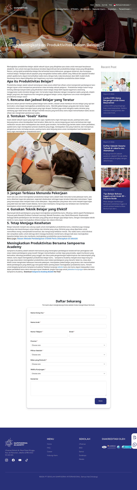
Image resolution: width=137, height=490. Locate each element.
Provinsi (34, 341)
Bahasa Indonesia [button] (122, 5)
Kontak (104, 5)
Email (71, 332)
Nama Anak (36, 322)
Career (49, 452)
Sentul (81, 452)
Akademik (85, 9)
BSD (80, 448)
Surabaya (82, 455)
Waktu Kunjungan (38, 369)
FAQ (110, 5)
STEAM (74, 9)
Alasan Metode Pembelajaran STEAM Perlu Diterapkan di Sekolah (47, 238)
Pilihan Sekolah (37, 351)
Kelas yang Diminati (38, 360)
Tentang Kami (61, 9)
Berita (98, 5)
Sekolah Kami (98, 9)
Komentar (34, 379)
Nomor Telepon (37, 332)
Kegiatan (112, 9)
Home (49, 444)
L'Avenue (82, 444)
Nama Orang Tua (37, 313)
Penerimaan (124, 9)
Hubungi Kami (52, 455)
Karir (92, 5)
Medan (81, 459)
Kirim (101, 401)
